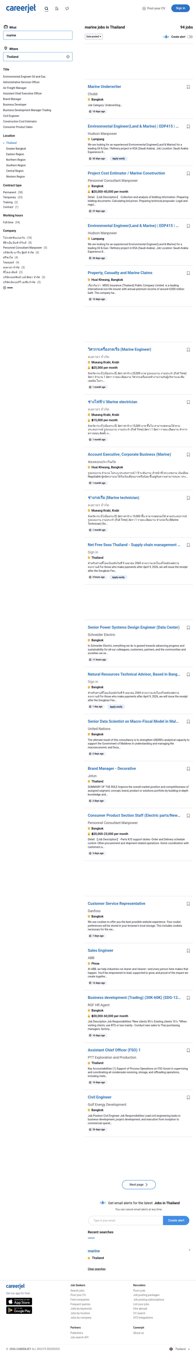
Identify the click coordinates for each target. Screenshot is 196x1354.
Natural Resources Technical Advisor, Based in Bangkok (136, 674)
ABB (91, 958)
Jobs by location (80, 1313)
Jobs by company (80, 1317)
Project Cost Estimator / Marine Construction (126, 173)
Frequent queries (80, 1304)
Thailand (11, 142)
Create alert (176, 1220)
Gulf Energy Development (107, 1105)
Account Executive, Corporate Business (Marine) (129, 454)
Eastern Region (15, 154)
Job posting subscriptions (148, 1299)
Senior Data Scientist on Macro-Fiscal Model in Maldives (136, 721)
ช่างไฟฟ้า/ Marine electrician (112, 402)
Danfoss (94, 911)
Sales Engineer (101, 950)
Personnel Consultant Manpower (113, 181)
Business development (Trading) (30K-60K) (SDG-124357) (136, 997)
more (8, 287)
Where (11, 49)
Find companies (79, 1299)
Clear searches (97, 1268)
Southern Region (16, 165)
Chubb (93, 94)
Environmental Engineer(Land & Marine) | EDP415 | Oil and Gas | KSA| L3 (136, 126)
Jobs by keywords (81, 1308)
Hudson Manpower (102, 134)
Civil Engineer (99, 1097)
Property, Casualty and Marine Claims (120, 272)
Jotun (92, 776)
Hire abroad (140, 1308)
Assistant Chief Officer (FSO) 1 (114, 1050)
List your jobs (141, 1304)
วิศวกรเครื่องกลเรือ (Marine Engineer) (119, 349)
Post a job (139, 1290)
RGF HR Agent (98, 1005)
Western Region (15, 176)
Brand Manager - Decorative (112, 768)
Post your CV (153, 8)
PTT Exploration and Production (112, 1057)
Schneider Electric (101, 635)
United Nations (99, 729)
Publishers (76, 1332)
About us (138, 1332)
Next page (139, 1184)
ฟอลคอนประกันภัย (102, 462)
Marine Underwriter (104, 86)
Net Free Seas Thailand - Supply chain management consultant (136, 544)
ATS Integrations (143, 1317)
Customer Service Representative (116, 903)
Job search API (79, 1337)
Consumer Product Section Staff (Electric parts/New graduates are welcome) (136, 815)
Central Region (15, 170)
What (10, 27)
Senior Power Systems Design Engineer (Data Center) (134, 627)
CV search (139, 1313)
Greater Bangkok (16, 148)
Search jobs (77, 1290)
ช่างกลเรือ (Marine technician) (113, 497)
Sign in (180, 8)
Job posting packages (146, 1295)
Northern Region (16, 159)
